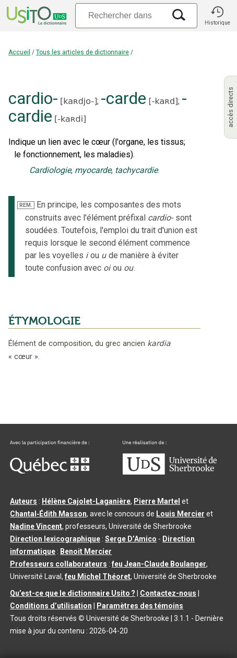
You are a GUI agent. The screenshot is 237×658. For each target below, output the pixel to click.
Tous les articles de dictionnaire (82, 52)
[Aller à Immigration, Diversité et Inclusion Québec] (49, 471)
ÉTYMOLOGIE (44, 321)
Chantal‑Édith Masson (48, 514)
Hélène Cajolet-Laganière (86, 501)
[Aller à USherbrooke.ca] (170, 472)
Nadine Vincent (36, 526)
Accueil (19, 52)
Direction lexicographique (55, 539)
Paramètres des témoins (140, 606)
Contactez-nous (168, 593)
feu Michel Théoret (98, 576)
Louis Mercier (180, 514)
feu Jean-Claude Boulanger (159, 564)
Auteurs (23, 501)
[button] (217, 15)
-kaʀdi (70, 119)
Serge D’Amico (131, 539)
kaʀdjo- (78, 101)
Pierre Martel (157, 501)
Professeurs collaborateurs (58, 564)
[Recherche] (120, 15)
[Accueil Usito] (35, 15)
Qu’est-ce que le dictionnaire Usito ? (72, 593)
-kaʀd (163, 101)
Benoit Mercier (86, 551)
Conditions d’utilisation (51, 606)
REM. (25, 205)
